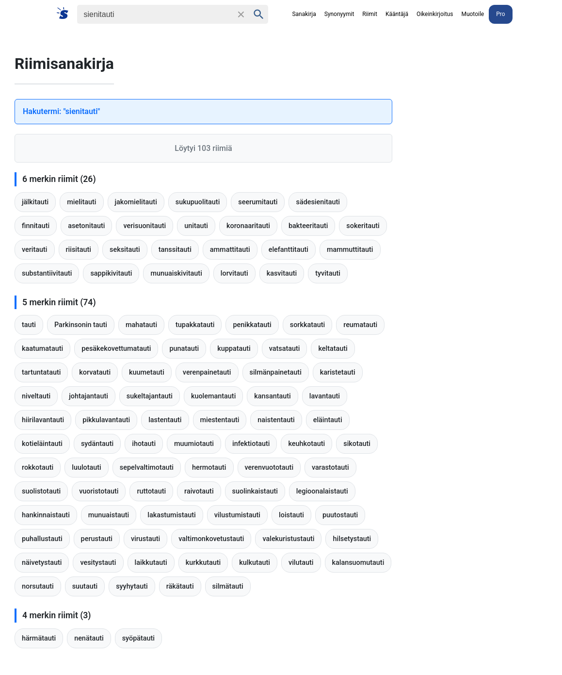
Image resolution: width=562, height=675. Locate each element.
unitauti (196, 226)
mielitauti (81, 202)
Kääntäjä (396, 14)
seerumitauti (257, 202)
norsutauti (38, 586)
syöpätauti (138, 638)
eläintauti (327, 420)
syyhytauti (132, 586)
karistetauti (337, 372)
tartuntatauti (41, 372)
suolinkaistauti (255, 491)
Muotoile (472, 14)
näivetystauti (42, 563)
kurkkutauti (203, 563)
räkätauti (180, 586)
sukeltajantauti (150, 396)
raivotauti (198, 491)
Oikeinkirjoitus (435, 14)
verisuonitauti (144, 226)
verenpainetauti (207, 372)
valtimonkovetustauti (211, 539)
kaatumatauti (42, 349)
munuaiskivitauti (176, 273)
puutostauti (340, 515)
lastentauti (164, 420)
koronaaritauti (248, 226)
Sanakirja (304, 14)
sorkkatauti (307, 325)
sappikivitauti (111, 273)
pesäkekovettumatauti (116, 349)
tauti (29, 325)
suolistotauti (41, 491)
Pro (500, 14)
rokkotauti (37, 467)
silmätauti (227, 586)
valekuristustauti (288, 539)
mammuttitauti (350, 250)
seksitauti (125, 250)
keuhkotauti (306, 444)
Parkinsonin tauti (80, 325)
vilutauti (301, 563)
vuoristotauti (98, 491)
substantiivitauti (47, 273)
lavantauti (324, 396)
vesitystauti (98, 563)
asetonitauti (86, 226)
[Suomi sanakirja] (65, 14)
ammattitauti (230, 250)
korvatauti (95, 372)
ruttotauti (151, 491)
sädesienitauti (317, 202)
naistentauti (275, 420)
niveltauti (36, 396)
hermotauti (209, 467)
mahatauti (141, 325)
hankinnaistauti (46, 515)
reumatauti (360, 325)
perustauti (96, 539)
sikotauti (356, 444)
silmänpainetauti (276, 372)
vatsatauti (284, 349)
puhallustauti (42, 539)
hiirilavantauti (43, 420)
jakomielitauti (136, 202)
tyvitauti (327, 273)
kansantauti (272, 396)
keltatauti (332, 349)
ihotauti (144, 444)
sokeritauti (362, 226)
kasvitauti (282, 273)
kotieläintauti (42, 444)
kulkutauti (254, 563)
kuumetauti (146, 372)
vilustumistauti (237, 515)
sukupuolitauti (198, 202)
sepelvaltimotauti (147, 467)
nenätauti (89, 638)
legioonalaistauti (322, 491)
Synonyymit (339, 14)
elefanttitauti (288, 250)
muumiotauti (194, 444)
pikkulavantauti (106, 420)
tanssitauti (175, 250)
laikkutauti (151, 563)
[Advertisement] (489, 99)
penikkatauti (252, 325)
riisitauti (79, 250)
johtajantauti (88, 396)
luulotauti (86, 467)
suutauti (84, 586)
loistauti (291, 515)
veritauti (35, 250)
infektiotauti (251, 444)
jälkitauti (35, 202)
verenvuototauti (269, 467)
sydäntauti (97, 444)
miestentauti (220, 420)
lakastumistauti (171, 515)
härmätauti (39, 638)
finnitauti (35, 226)
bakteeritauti (308, 226)
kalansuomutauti (358, 563)
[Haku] (155, 14)
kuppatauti (233, 349)
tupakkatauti (195, 325)
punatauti (184, 349)
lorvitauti (234, 273)
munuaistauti (108, 515)
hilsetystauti (352, 539)
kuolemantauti (213, 396)
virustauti (145, 539)
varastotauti (330, 467)
